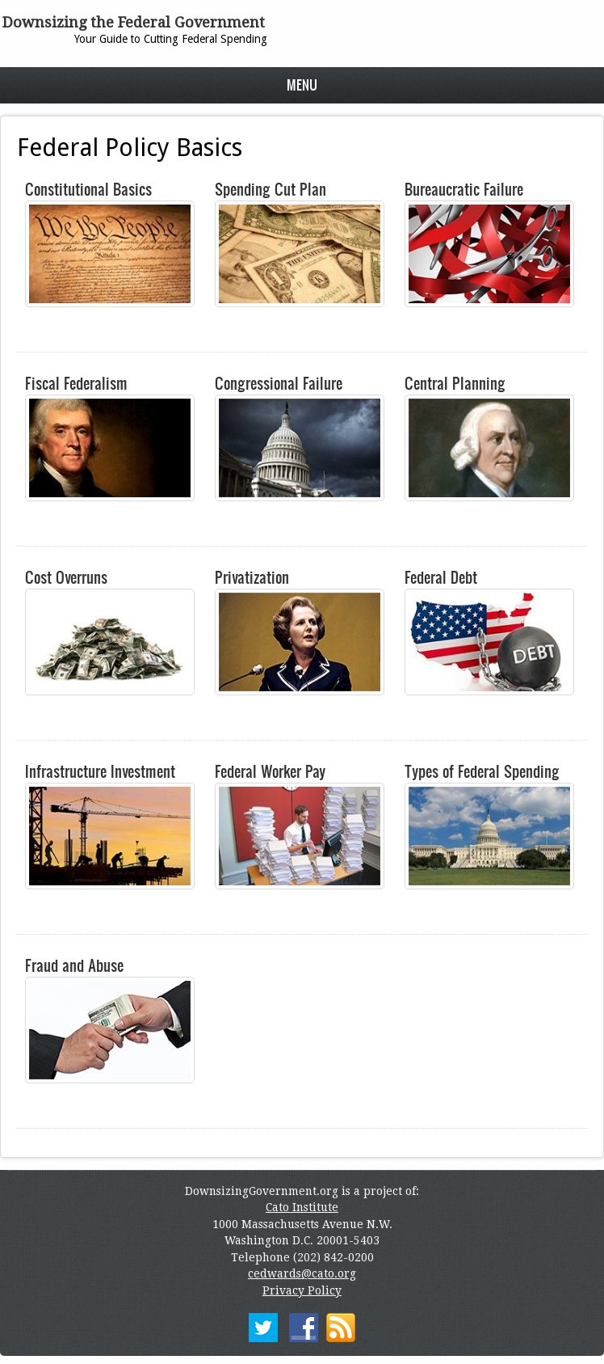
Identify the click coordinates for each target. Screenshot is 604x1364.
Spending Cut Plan (270, 189)
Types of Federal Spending (482, 771)
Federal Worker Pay (270, 771)
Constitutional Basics (88, 189)
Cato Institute (302, 1207)
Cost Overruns (66, 577)
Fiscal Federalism (76, 383)
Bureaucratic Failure (464, 189)
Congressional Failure (278, 383)
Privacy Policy (302, 1290)
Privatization (252, 577)
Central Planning (455, 383)
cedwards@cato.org (302, 1273)
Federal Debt (441, 577)
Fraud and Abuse (74, 965)
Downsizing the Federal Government (133, 22)
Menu (302, 84)
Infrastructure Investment (100, 771)
